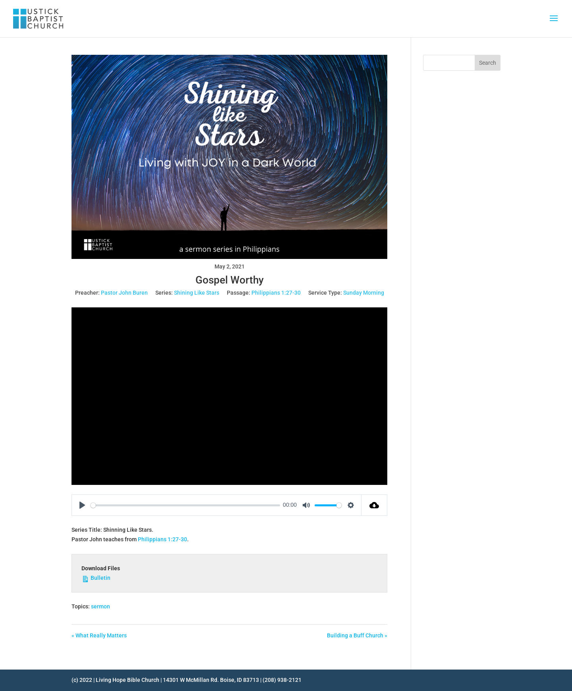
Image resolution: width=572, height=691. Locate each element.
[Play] (82, 505)
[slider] (185, 505)
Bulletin (95, 577)
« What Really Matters (99, 635)
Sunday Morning (363, 293)
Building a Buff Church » (357, 635)
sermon (100, 606)
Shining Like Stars (196, 293)
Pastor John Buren (124, 293)
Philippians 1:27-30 (276, 293)
